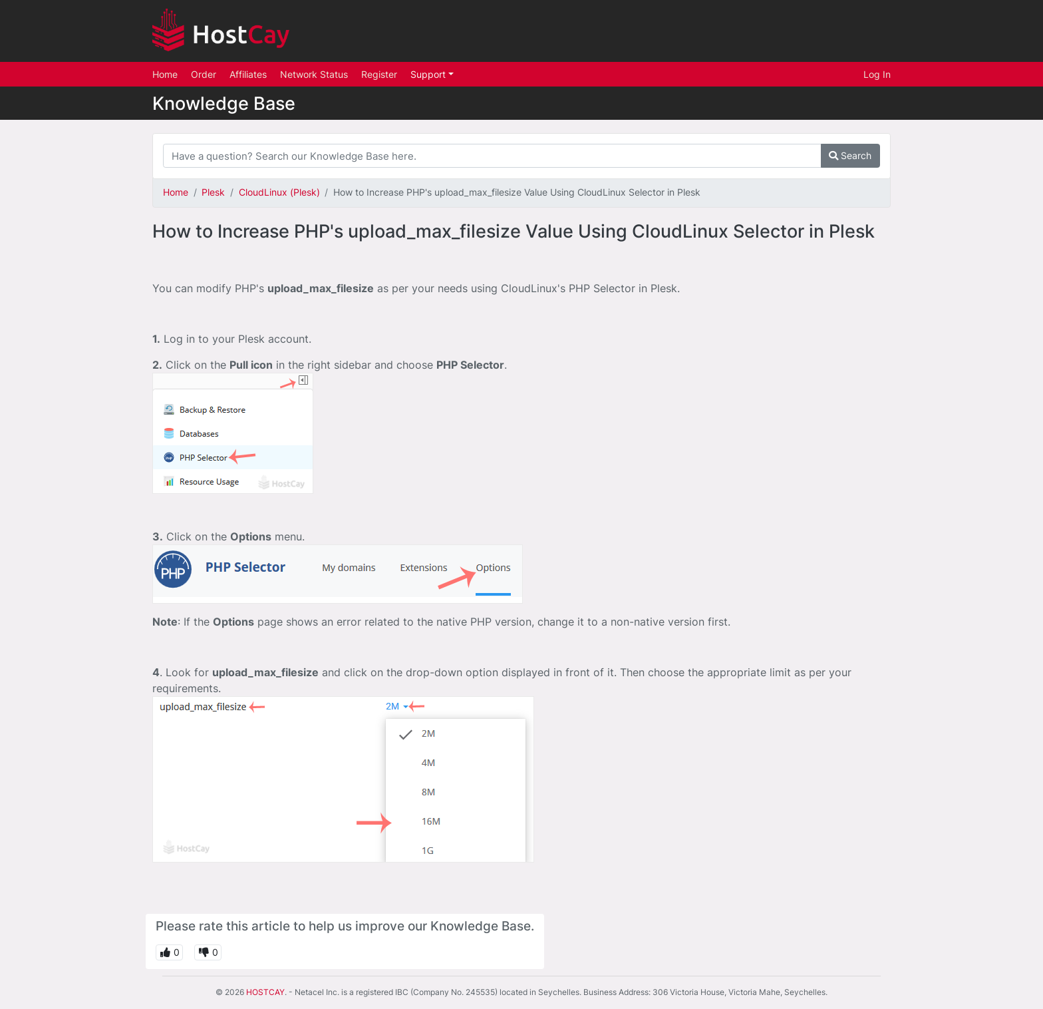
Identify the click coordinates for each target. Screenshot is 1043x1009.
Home (165, 74)
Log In (877, 74)
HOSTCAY (265, 992)
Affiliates (248, 74)
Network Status (314, 74)
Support (429, 74)
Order (203, 74)
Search (850, 155)
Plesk (213, 192)
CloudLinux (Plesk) (279, 192)
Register (379, 74)
